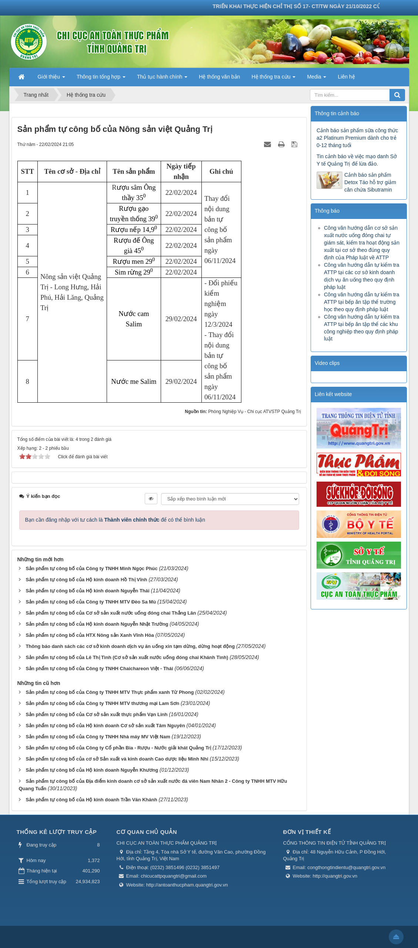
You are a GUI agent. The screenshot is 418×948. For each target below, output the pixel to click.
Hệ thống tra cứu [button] (273, 79)
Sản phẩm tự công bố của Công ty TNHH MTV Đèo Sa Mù (91, 602)
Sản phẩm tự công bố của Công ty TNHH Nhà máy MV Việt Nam (98, 736)
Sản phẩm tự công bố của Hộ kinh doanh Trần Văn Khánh (91, 799)
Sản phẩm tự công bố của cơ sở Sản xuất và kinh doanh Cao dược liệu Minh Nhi (117, 759)
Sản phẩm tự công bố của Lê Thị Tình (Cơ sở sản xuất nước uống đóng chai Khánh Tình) (127, 657)
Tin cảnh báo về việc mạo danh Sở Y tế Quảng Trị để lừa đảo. (357, 160)
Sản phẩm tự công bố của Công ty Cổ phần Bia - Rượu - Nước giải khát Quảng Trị (118, 748)
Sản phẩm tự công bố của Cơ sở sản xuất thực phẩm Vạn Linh (96, 714)
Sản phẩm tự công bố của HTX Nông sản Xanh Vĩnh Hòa (90, 635)
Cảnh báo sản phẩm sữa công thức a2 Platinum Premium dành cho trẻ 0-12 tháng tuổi (357, 137)
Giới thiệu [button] (51, 79)
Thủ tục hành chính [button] (162, 79)
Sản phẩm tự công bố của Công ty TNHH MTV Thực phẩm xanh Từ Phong (110, 692)
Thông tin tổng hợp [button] (101, 79)
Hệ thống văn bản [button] (219, 77)
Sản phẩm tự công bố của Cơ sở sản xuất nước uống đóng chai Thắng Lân (111, 613)
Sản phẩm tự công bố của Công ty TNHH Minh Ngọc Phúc (91, 568)
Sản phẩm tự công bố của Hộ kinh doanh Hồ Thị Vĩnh (86, 579)
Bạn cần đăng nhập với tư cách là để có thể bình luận (115, 520)
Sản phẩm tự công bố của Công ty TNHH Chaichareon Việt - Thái (99, 668)
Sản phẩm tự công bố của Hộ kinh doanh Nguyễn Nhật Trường (97, 624)
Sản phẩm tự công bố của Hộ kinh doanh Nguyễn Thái (87, 590)
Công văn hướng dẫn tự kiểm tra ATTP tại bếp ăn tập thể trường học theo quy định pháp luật (361, 302)
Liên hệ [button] (346, 77)
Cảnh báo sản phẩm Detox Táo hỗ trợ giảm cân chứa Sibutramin (370, 182)
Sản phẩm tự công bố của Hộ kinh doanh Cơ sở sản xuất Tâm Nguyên (105, 725)
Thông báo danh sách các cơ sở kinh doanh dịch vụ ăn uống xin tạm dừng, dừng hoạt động (130, 646)
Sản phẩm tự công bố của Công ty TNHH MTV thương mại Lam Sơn (102, 703)
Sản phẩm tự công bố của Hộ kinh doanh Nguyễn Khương (92, 770)
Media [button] (316, 79)
